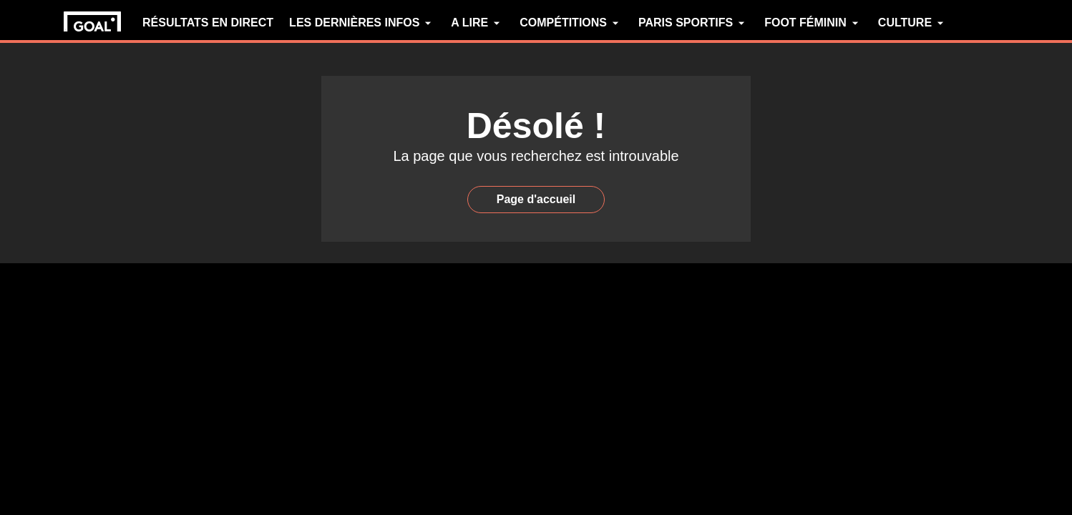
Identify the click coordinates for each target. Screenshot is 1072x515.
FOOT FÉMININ (813, 23)
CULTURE (912, 23)
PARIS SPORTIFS (693, 23)
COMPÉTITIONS (571, 23)
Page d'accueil (536, 199)
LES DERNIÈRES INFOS (362, 23)
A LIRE (477, 23)
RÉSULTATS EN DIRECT (207, 22)
